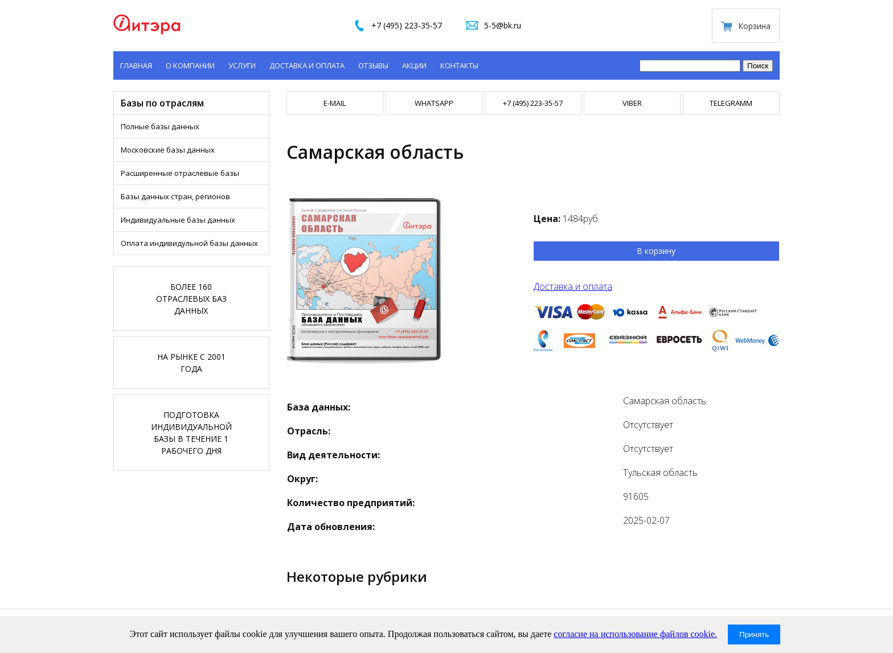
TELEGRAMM (731, 103)
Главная (136, 65)
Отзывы (373, 65)
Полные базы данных (160, 126)
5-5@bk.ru (502, 25)
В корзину (656, 250)
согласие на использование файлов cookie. (635, 634)
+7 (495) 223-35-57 (406, 25)
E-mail (334, 103)
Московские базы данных (168, 150)
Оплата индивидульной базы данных (189, 243)
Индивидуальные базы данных (178, 220)
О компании (190, 65)
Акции (414, 65)
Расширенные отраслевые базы (180, 173)
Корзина (754, 25)
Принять (754, 634)
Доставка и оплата (307, 65)
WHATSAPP (434, 103)
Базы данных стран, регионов (175, 196)
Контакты (459, 65)
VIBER (632, 103)
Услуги (242, 65)
